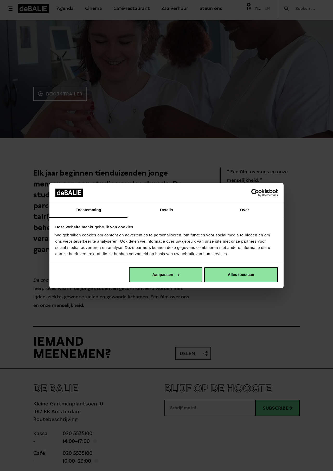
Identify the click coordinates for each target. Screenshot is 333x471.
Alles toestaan (241, 274)
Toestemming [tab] (88, 210)
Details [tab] (166, 210)
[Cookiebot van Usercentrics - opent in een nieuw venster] (255, 193)
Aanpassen (166, 274)
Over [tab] (244, 210)
